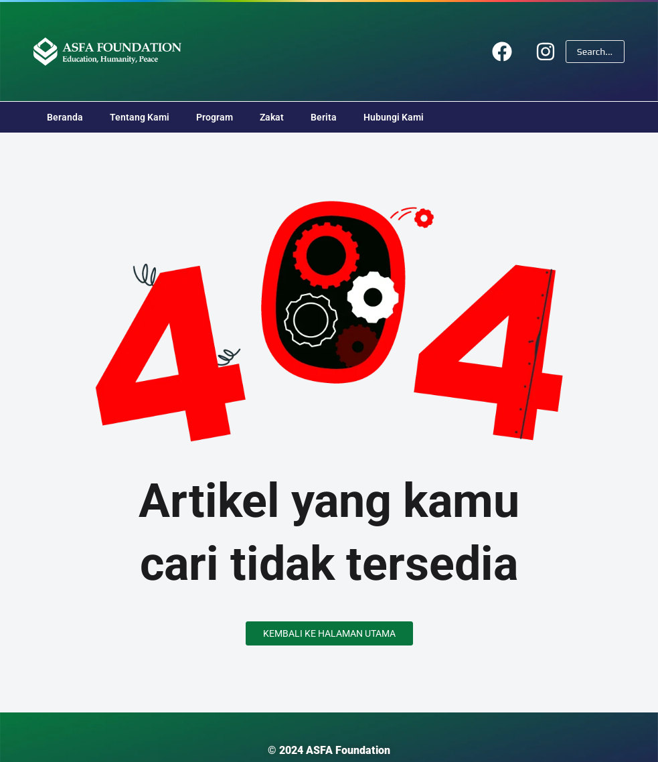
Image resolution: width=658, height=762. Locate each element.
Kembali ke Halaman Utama (329, 633)
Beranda (65, 117)
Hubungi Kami (393, 117)
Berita (324, 117)
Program (214, 117)
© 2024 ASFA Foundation (329, 750)
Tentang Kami (139, 117)
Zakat (272, 117)
